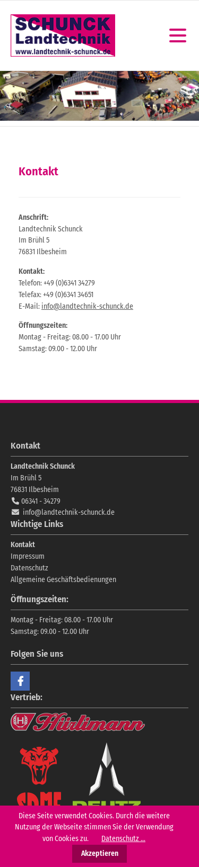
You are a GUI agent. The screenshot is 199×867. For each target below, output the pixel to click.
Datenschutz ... (123, 838)
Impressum (28, 556)
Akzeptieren (99, 853)
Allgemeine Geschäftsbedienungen (63, 579)
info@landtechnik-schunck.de (87, 306)
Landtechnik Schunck (63, 35)
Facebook (20, 681)
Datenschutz (29, 568)
